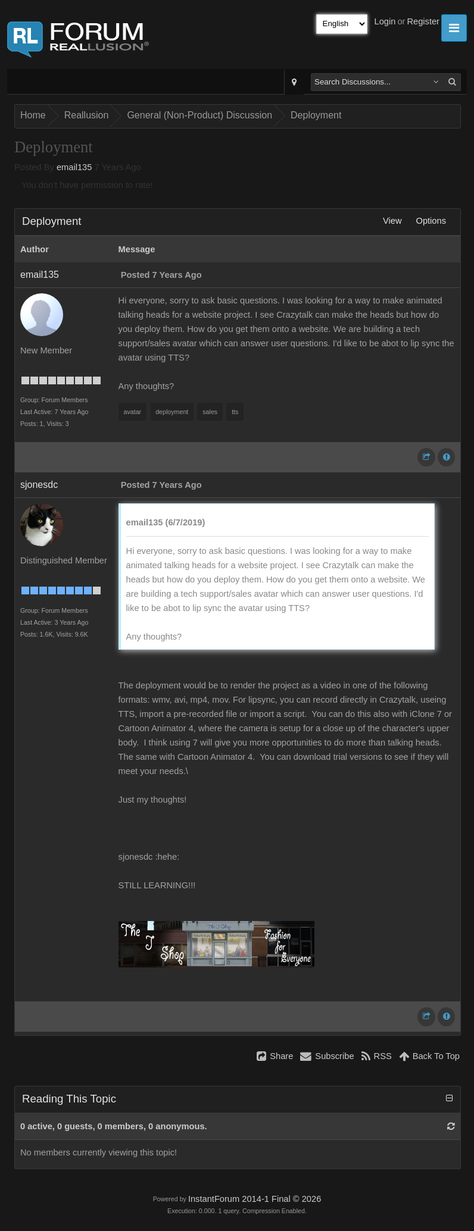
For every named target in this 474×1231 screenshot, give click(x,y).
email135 (74, 167)
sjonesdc (39, 485)
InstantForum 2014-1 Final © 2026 (254, 1199)
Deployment (316, 115)
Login (385, 21)
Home (33, 115)
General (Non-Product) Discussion (199, 115)
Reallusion (86, 115)
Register (423, 21)
